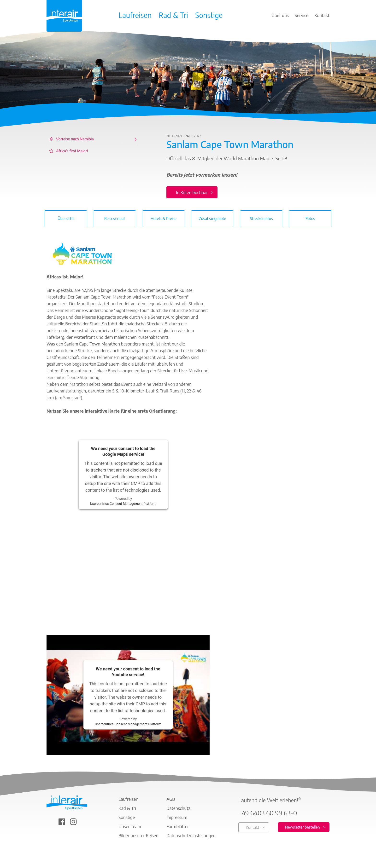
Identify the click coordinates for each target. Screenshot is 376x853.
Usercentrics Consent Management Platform (123, 503)
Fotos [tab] (310, 218)
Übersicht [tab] (66, 218)
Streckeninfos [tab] (261, 218)
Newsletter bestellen (302, 827)
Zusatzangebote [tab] (212, 218)
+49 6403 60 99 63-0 (267, 813)
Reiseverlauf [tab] (114, 218)
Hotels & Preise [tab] (163, 218)
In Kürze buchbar (192, 192)
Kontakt (252, 827)
